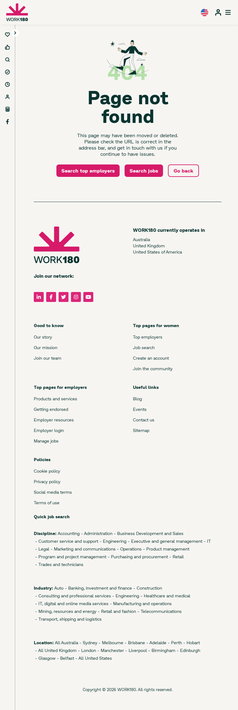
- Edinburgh (187, 650)
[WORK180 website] (17, 12)
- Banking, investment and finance (98, 588)
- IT (206, 541)
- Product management (165, 548)
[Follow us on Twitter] (63, 297)
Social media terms (53, 492)
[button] (15, 33)
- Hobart (191, 642)
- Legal (41, 548)
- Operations (129, 548)
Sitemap (141, 430)
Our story (43, 336)
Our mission (45, 347)
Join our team (47, 358)
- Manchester (110, 650)
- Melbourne (110, 642)
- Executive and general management (164, 541)
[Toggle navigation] (15, 33)
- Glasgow (44, 658)
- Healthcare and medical (164, 595)
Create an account (151, 358)
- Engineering (112, 541)
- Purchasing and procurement (137, 556)
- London (86, 650)
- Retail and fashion (116, 611)
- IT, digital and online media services (71, 603)
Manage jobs (46, 440)
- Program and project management (70, 556)
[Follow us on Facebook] (51, 297)
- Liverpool (135, 650)
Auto (58, 588)
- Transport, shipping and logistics (68, 619)
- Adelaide (155, 642)
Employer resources (54, 419)
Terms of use (47, 502)
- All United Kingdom (55, 650)
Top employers (147, 336)
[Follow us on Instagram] (76, 297)
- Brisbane (134, 642)
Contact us (143, 419)
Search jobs (144, 170)
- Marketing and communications (82, 548)
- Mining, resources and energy (65, 611)
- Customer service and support (66, 541)
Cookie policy (47, 471)
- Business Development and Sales (147, 533)
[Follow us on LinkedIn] (39, 297)
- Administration (96, 533)
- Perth (174, 642)
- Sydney (87, 642)
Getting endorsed (51, 409)
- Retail (176, 556)
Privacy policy (47, 481)
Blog (137, 398)
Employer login (49, 430)
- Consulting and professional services (72, 595)
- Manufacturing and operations (140, 603)
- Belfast (64, 658)
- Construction (147, 588)
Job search (144, 347)
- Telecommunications (159, 611)
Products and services (55, 398)
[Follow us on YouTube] (88, 297)
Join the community (153, 368)
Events (140, 409)
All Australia (66, 642)
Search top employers (88, 170)
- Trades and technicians (58, 564)
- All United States (93, 658)
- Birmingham (161, 650)
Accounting (68, 533)
